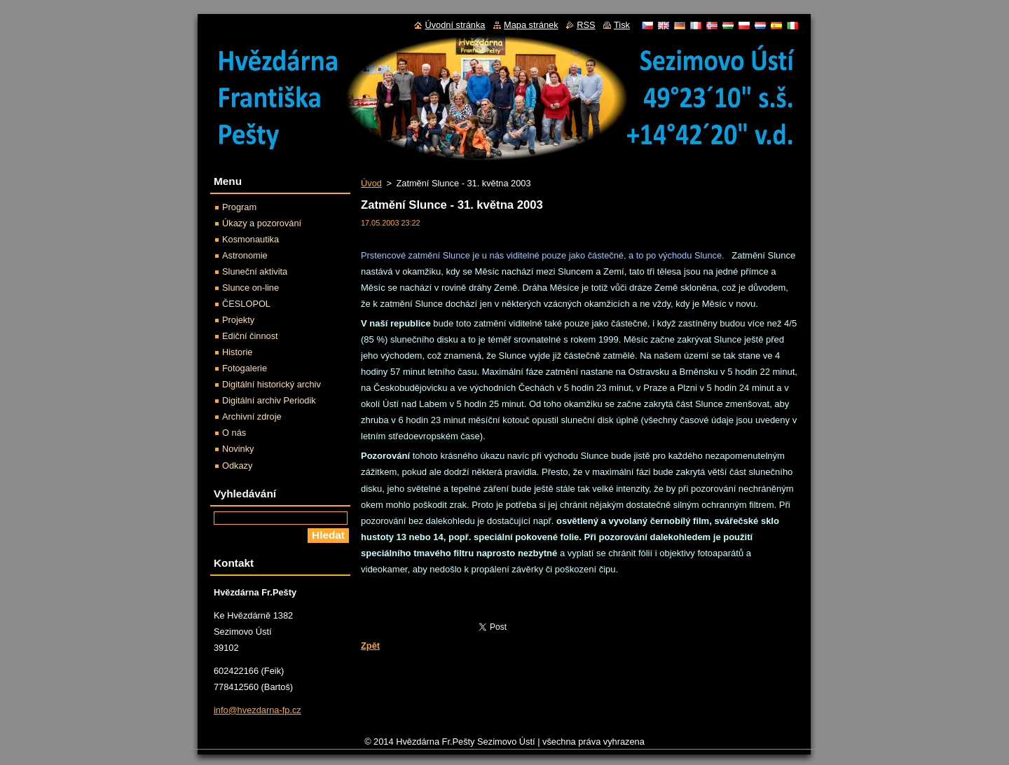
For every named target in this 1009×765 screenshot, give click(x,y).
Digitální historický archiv (271, 384)
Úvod (371, 183)
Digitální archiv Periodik (269, 400)
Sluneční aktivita (254, 271)
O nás (234, 432)
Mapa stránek (531, 25)
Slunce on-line (250, 287)
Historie (237, 352)
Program (239, 207)
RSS (586, 25)
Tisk (622, 25)
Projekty (238, 320)
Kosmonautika (250, 239)
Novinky (238, 448)
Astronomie (245, 255)
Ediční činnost (250, 336)
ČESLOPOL (246, 303)
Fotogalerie (244, 368)
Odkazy (237, 465)
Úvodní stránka (455, 25)
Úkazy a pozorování (261, 223)
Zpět (370, 645)
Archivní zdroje (252, 416)
